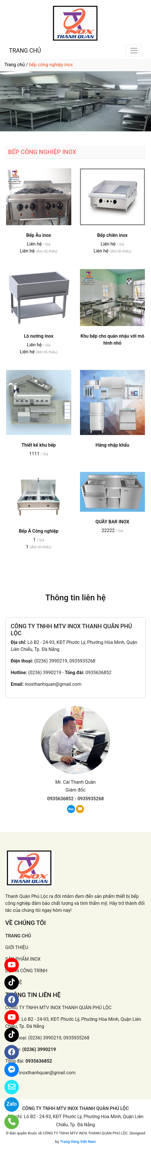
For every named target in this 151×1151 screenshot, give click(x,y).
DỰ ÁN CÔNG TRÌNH (26, 970)
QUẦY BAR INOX (112, 522)
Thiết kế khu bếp (38, 445)
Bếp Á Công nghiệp (39, 531)
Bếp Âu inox (38, 235)
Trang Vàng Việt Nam (78, 1141)
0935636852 (98, 672)
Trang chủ (14, 64)
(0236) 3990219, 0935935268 (64, 661)
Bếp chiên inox (112, 235)
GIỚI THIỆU (16, 947)
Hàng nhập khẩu (112, 445)
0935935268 (90, 798)
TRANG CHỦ (25, 50)
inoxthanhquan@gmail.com (53, 684)
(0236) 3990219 (44, 672)
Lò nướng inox (38, 336)
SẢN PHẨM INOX (23, 959)
